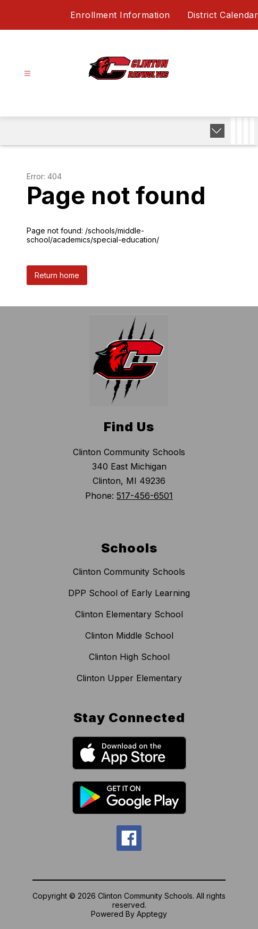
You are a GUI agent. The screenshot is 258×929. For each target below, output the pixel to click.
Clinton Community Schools (129, 571)
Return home (57, 275)
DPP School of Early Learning (129, 593)
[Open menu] (27, 74)
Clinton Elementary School (129, 614)
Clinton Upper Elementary (129, 678)
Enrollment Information (120, 15)
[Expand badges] (217, 131)
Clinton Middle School (129, 635)
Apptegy (152, 913)
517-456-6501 (144, 495)
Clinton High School (129, 656)
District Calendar (223, 15)
